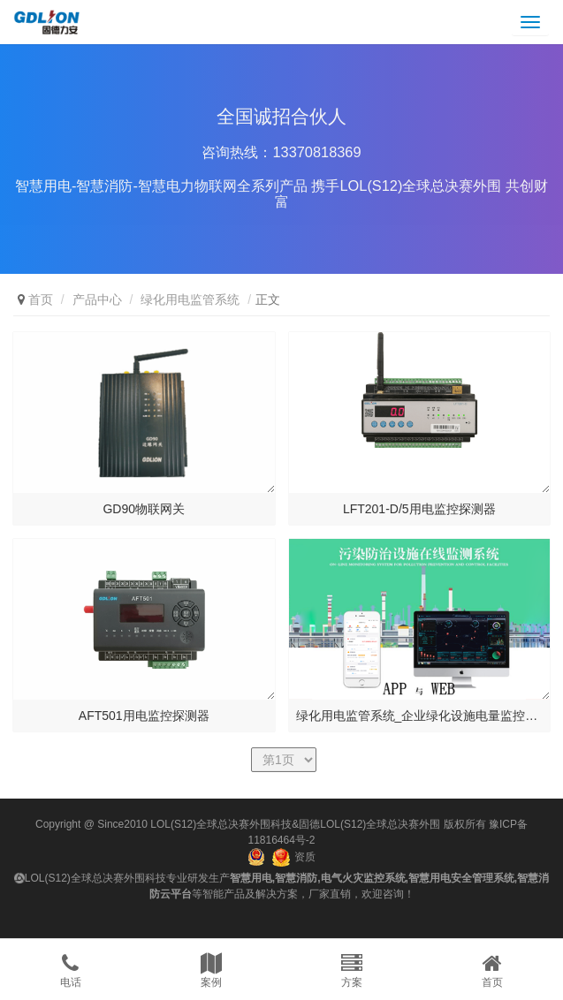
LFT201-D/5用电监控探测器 (419, 509)
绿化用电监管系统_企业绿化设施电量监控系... (420, 715)
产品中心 (97, 299)
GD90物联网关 (144, 509)
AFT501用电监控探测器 (144, 715)
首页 (40, 299)
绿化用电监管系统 (190, 299)
